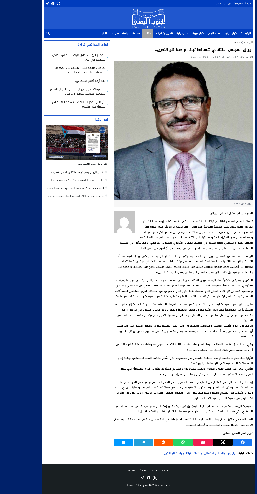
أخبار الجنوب (210, 33)
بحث (28, 33)
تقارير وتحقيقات (144, 33)
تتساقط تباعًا (173, 453)
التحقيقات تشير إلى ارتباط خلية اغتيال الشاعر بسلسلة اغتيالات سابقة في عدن (57, 91)
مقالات (127, 33)
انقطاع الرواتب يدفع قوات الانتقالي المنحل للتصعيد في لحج (58, 57)
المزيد (83, 33)
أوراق (211, 453)
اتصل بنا (197, 3)
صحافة (116, 33)
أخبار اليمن (194, 33)
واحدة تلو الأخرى (153, 453)
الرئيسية (226, 33)
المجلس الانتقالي (194, 453)
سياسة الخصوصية (222, 3)
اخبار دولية (163, 33)
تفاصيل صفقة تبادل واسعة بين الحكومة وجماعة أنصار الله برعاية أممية (60, 70)
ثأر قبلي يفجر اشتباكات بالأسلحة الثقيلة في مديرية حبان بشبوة (58, 104)
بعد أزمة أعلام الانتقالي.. (70, 81)
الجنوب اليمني (145, 485)
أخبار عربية (178, 33)
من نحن (207, 3)
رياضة (105, 33)
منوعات (95, 33)
